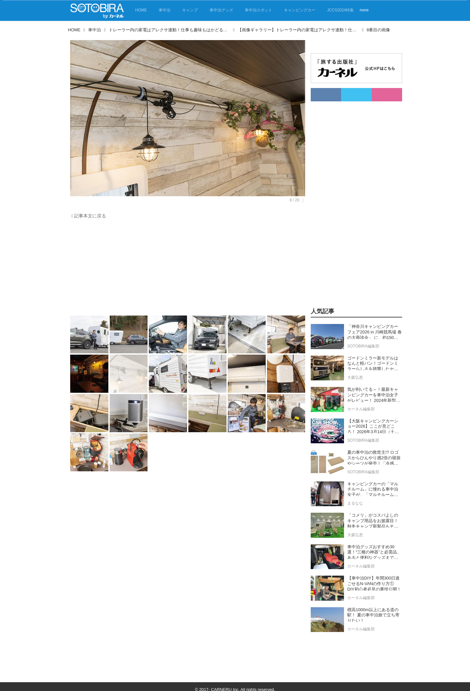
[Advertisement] (186, 269)
